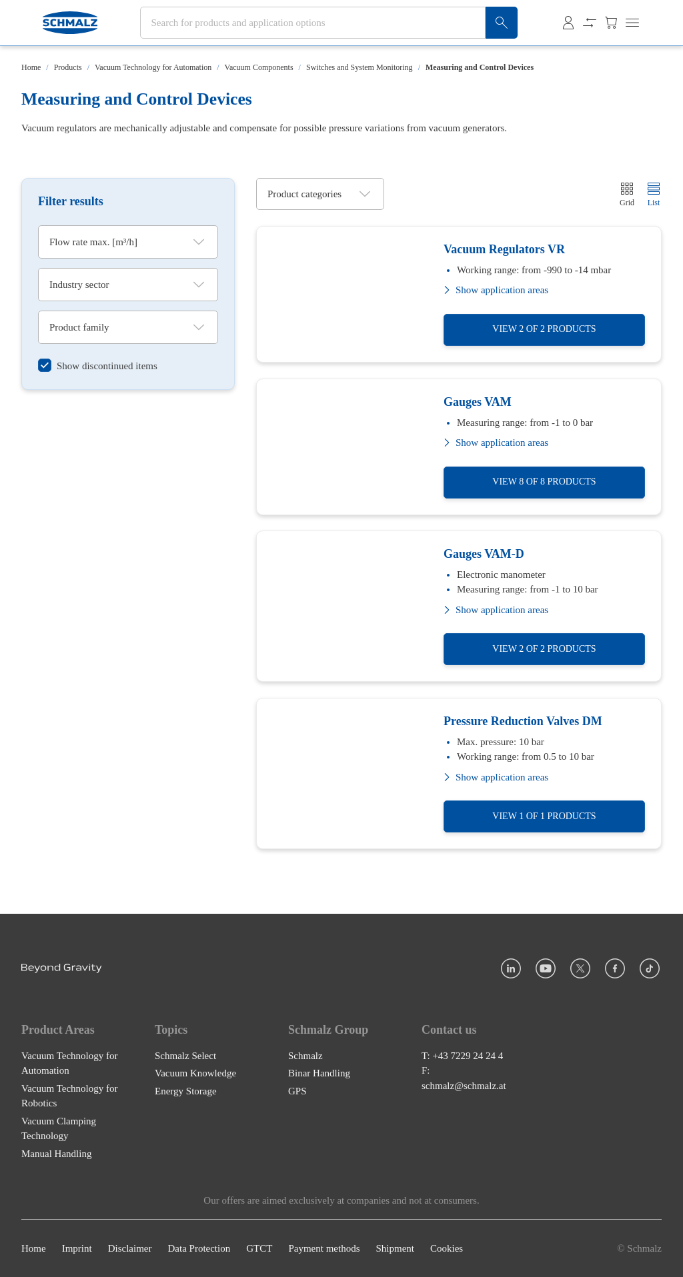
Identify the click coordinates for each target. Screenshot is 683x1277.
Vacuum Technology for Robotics (69, 1096)
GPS (297, 1091)
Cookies (446, 1248)
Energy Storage (186, 1091)
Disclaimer (130, 1248)
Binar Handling (319, 1073)
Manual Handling (56, 1153)
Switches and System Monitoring (359, 67)
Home (31, 67)
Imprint (77, 1248)
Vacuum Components (259, 67)
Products (68, 67)
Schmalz (305, 1055)
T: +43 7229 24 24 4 (462, 1055)
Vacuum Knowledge (195, 1073)
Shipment (395, 1248)
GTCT (259, 1248)
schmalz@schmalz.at (464, 1085)
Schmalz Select (185, 1055)
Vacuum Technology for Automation (153, 67)
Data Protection (198, 1248)
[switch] (97, 366)
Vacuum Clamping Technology (58, 1129)
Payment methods (324, 1248)
